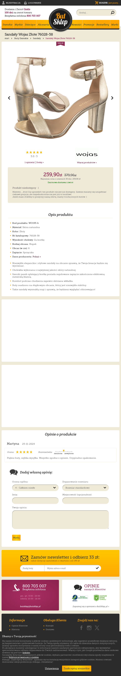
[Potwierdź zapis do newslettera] (97, 568)
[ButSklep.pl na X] (97, 627)
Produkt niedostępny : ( (25, 188)
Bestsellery (103, 24)
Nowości (76, 24)
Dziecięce (30, 24)
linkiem (26, 652)
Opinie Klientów (20, 626)
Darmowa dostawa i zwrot (60, 182)
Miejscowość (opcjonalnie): (77, 494)
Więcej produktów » (87, 163)
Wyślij (16, 537)
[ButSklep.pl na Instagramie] (89, 627)
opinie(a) (30, 162)
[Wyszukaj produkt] (112, 13)
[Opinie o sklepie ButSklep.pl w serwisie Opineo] (80, 598)
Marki (114, 24)
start (9, 38)
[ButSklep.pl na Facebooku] (81, 627)
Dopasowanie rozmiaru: (75, 481)
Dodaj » (40, 162)
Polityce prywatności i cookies (24, 657)
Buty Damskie (23, 38)
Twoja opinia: (19, 507)
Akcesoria (43, 24)
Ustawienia (51, 668)
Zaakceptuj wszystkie (77, 668)
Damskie (7, 24)
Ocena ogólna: (20, 481)
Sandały (38, 38)
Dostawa (50, 629)
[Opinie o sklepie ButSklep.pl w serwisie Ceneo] (100, 598)
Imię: (15, 494)
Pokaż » (37, 256)
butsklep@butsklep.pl (30, 606)
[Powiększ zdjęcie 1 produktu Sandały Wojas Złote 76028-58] (60, 97)
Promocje (89, 24)
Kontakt (50, 626)
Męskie (19, 24)
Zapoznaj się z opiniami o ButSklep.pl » (91, 606)
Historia (15, 629)
